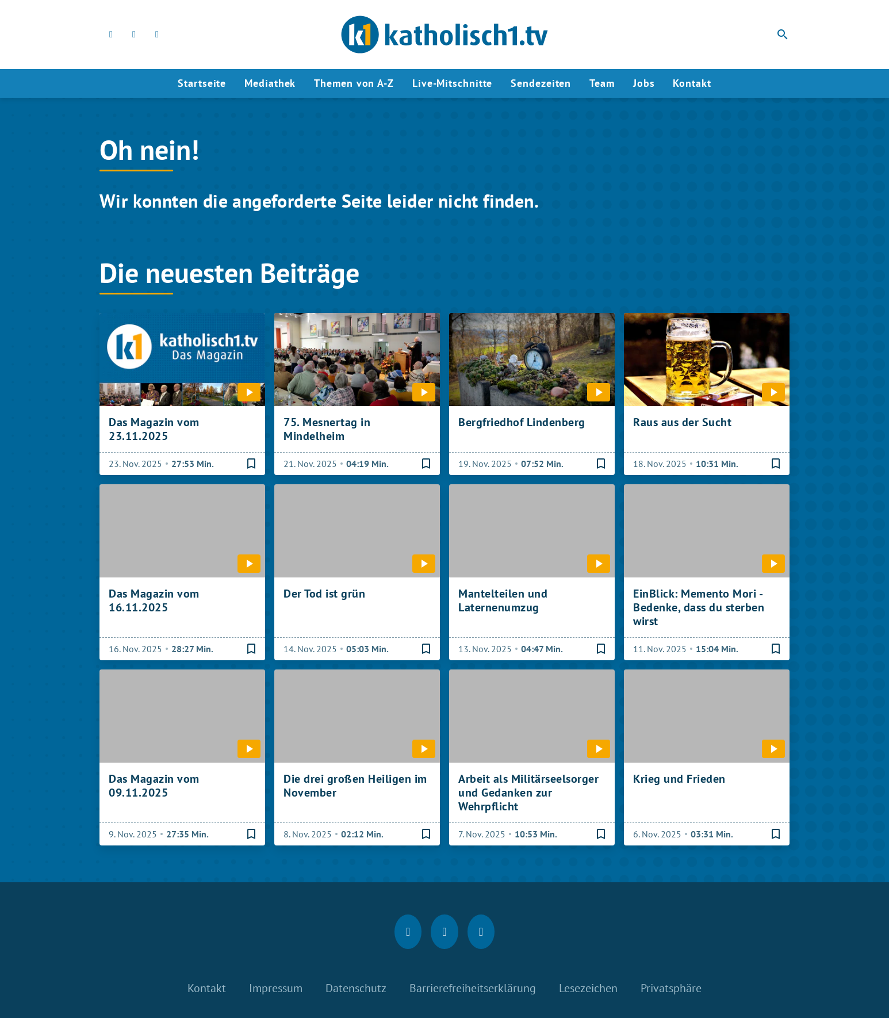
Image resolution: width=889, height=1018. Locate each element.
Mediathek (270, 83)
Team (602, 83)
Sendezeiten (541, 83)
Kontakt (692, 83)
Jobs (644, 83)
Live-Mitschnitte (452, 83)
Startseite (202, 83)
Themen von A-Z (354, 83)
